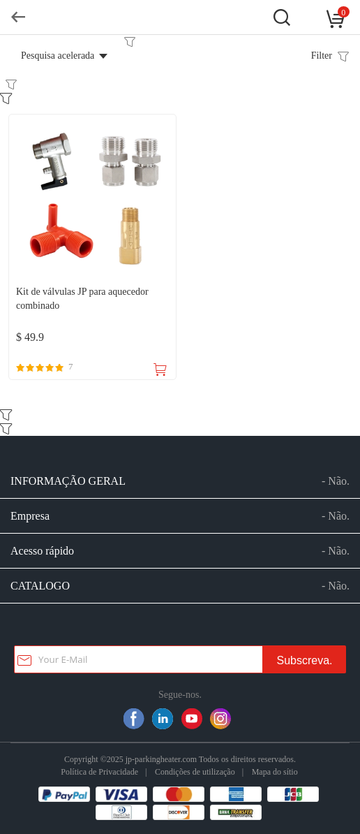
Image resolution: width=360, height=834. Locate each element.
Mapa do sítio (275, 771)
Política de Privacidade (99, 771)
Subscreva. (304, 660)
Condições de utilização (195, 771)
